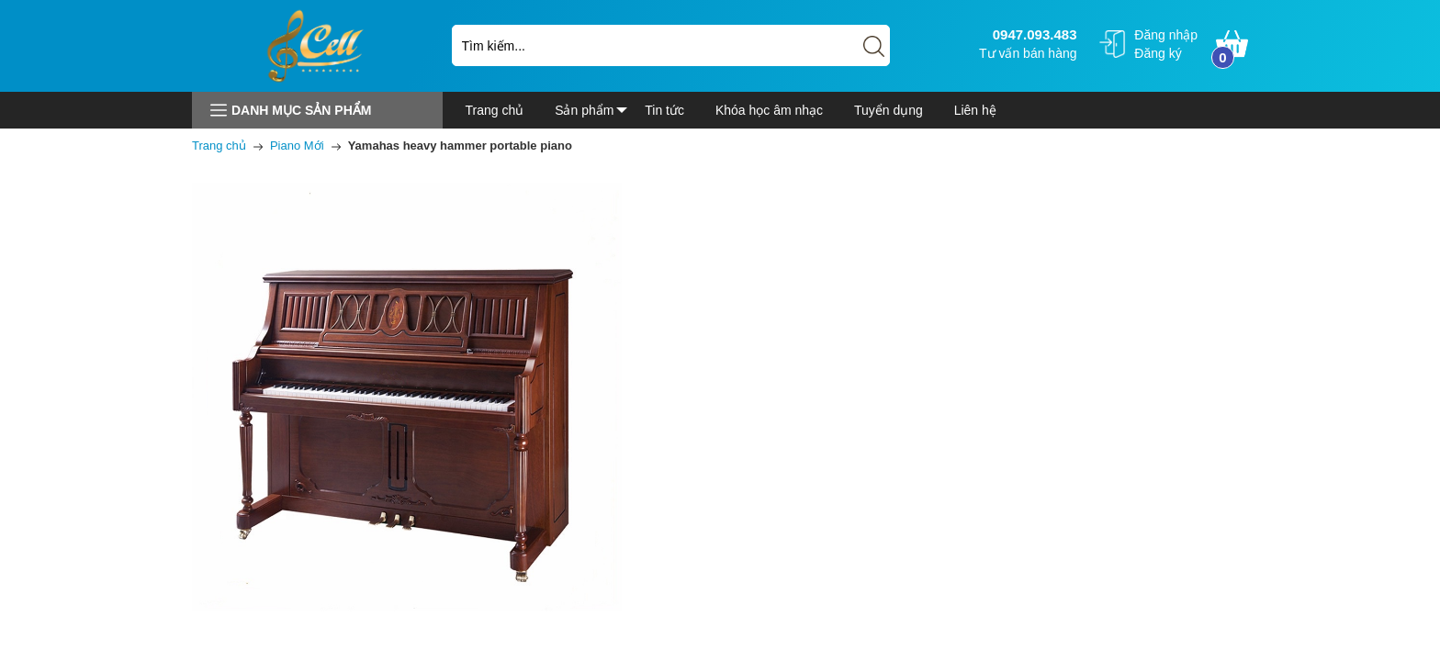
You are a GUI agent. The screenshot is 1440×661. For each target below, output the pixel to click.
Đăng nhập (1166, 35)
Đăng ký (1157, 53)
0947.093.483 (1032, 34)
